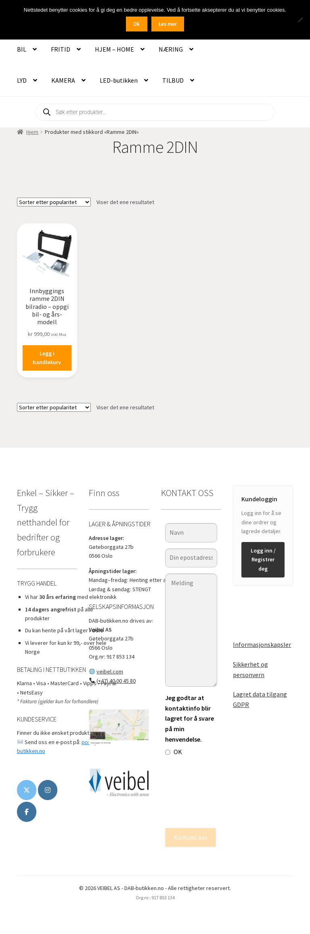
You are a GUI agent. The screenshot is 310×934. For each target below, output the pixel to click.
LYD (22, 80)
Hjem (32, 132)
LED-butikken (119, 80)
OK (173, 752)
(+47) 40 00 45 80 (116, 680)
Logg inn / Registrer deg (263, 559)
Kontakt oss (190, 837)
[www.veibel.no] (26, 812)
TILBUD (173, 80)
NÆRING (171, 49)
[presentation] (198, 792)
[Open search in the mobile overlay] (155, 112)
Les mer (168, 24)
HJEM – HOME (114, 49)
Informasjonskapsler (262, 644)
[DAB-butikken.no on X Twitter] (26, 790)
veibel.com (109, 671)
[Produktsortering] (54, 202)
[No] (300, 20)
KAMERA (63, 80)
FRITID (60, 49)
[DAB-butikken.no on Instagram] (47, 790)
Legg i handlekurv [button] (47, 358)
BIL (21, 49)
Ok (136, 24)
